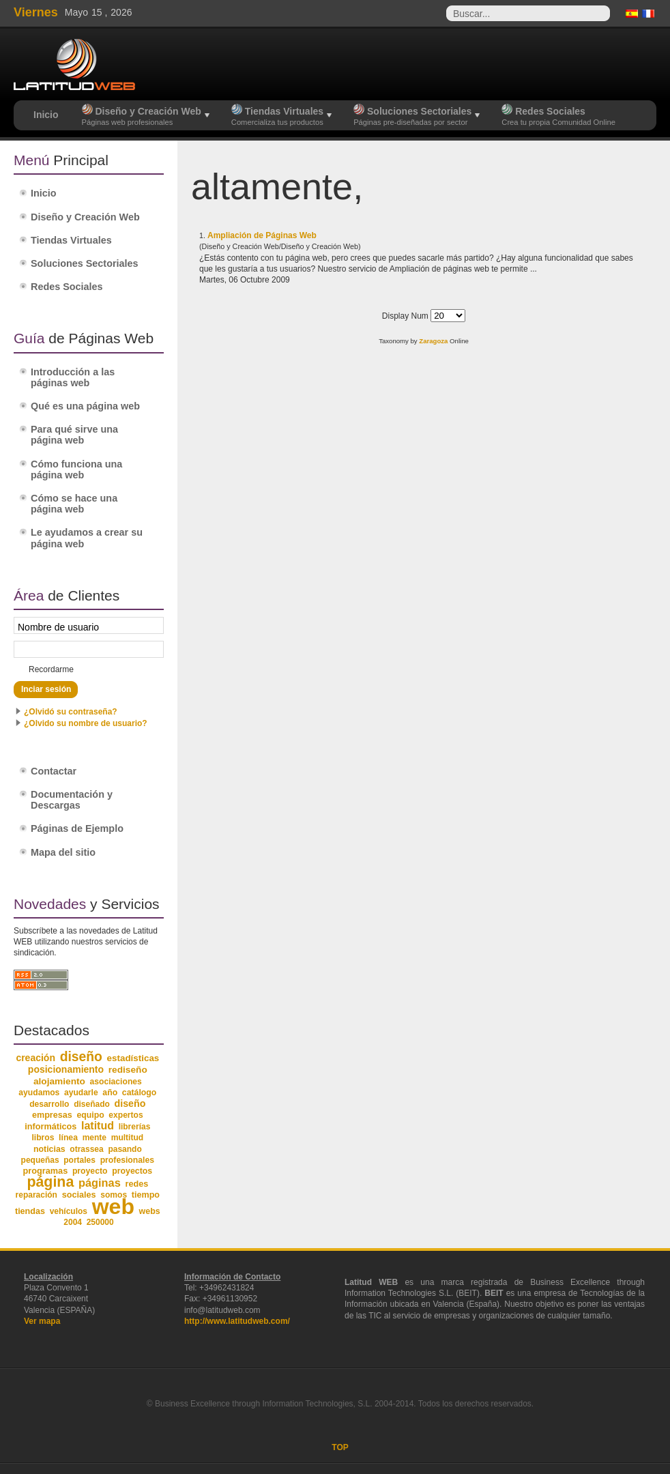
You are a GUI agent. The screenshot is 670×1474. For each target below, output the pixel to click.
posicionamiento (66, 1069)
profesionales (127, 1160)
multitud (127, 1137)
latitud (97, 1125)
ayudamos (38, 1092)
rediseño (127, 1070)
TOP (340, 1447)
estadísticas (133, 1058)
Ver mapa (42, 1321)
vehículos (68, 1211)
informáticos (50, 1126)
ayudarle (81, 1092)
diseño (81, 1057)
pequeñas (40, 1160)
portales (79, 1160)
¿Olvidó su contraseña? (70, 712)
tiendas (30, 1211)
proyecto (90, 1171)
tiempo (146, 1195)
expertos (125, 1115)
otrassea (86, 1149)
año (109, 1092)
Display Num (406, 316)
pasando (124, 1149)
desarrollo (49, 1104)
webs (149, 1211)
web (113, 1206)
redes (136, 1184)
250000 (100, 1222)
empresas (52, 1115)
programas (45, 1171)
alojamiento (59, 1081)
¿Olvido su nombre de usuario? (85, 723)
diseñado (92, 1104)
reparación (36, 1195)
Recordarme (51, 669)
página (50, 1182)
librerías (135, 1126)
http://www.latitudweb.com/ (237, 1321)
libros (42, 1137)
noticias (49, 1149)
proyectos (132, 1171)
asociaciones (116, 1081)
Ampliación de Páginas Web (262, 235)
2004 (72, 1222)
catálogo (139, 1092)
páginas (99, 1182)
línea (68, 1137)
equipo (90, 1115)
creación (35, 1057)
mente (94, 1137)
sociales (79, 1195)
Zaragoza (433, 341)
